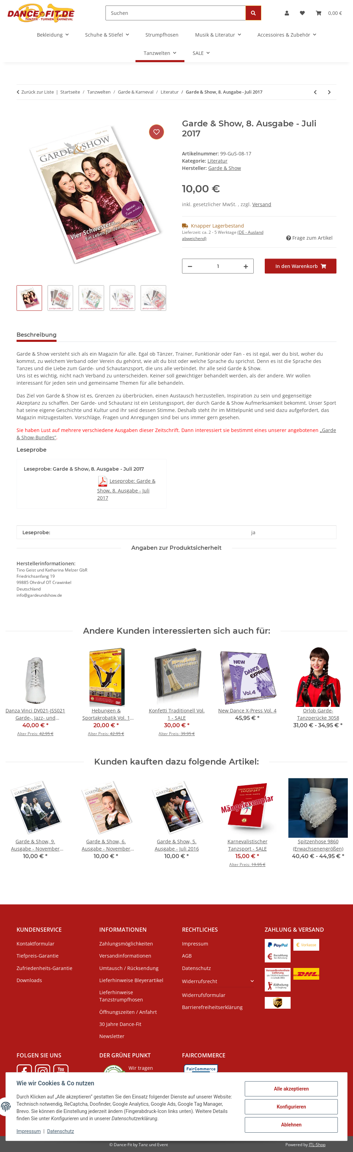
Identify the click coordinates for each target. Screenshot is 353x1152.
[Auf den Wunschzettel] (156, 132)
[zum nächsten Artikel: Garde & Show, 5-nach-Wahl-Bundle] (329, 92)
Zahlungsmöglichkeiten (126, 943)
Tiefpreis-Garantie (38, 955)
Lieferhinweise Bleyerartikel (131, 980)
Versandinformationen (125, 955)
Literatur (218, 160)
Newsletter (111, 1036)
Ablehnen (291, 1124)
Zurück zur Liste (37, 92)
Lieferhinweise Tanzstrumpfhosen (121, 996)
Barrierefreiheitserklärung (212, 1007)
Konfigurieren (290, 1107)
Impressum (29, 1131)
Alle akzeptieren (290, 1089)
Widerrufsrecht (199, 981)
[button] (286, 13)
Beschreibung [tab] (37, 335)
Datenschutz (61, 1131)
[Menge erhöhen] (245, 266)
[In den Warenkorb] (22, 115)
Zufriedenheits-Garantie (44, 968)
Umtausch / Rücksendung (129, 968)
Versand (261, 204)
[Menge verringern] (190, 266)
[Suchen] (175, 13)
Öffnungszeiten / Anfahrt (128, 1012)
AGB (187, 955)
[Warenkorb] (328, 13)
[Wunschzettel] (302, 13)
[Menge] (218, 266)
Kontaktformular (35, 943)
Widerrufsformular (203, 995)
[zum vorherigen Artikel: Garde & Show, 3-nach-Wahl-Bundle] (315, 92)
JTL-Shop (317, 1145)
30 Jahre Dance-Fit (120, 1024)
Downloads (29, 980)
